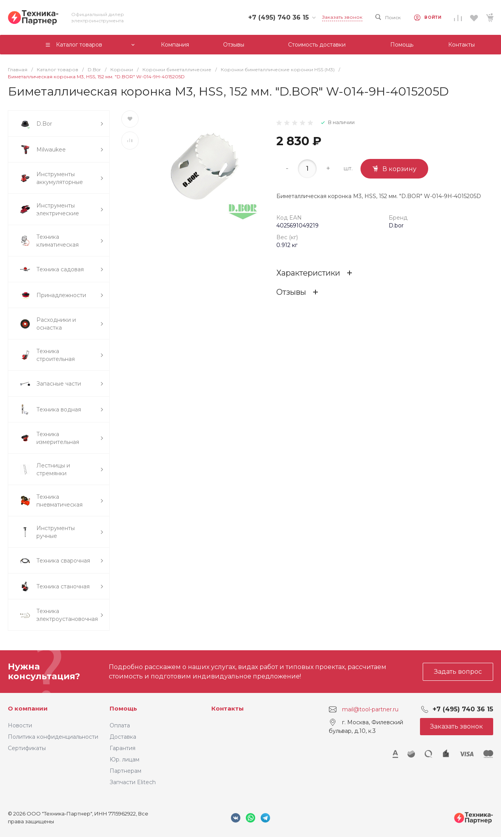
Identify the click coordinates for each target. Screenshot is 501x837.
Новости (20, 725)
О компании (28, 708)
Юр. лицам (124, 759)
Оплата (120, 725)
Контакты (227, 708)
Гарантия (122, 748)
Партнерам (125, 770)
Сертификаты (27, 748)
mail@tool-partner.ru (370, 709)
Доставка (123, 736)
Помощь (123, 708)
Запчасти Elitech (133, 782)
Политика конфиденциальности (53, 736)
